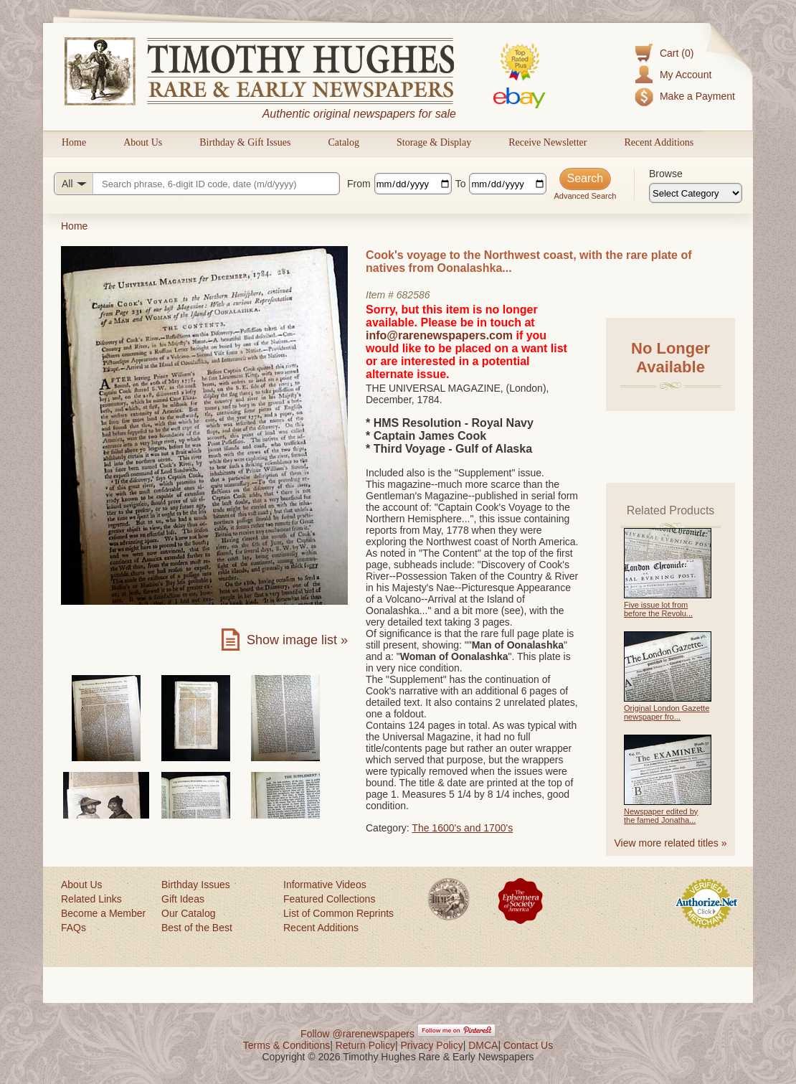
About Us (142, 142)
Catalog (343, 142)
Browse (666, 173)
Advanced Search (585, 196)
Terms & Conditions (286, 1045)
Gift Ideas (182, 899)
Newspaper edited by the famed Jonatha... (661, 815)
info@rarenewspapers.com (439, 335)
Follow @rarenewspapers (357, 1034)
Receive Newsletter (547, 142)
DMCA (483, 1045)
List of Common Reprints (338, 913)
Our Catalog (188, 913)
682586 (413, 295)
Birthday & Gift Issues (244, 142)
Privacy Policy (432, 1045)
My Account (685, 74)
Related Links (91, 899)
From (359, 183)
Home (74, 142)
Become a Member (103, 913)
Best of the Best (196, 927)
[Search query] (197, 183)
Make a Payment (697, 96)
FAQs (73, 927)
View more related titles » (671, 843)
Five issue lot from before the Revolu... (658, 609)
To (460, 183)
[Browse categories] (695, 193)
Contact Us (528, 1045)
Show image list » (297, 640)
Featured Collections (329, 899)
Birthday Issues (195, 884)
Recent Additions (658, 142)
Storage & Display (434, 142)
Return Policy (365, 1045)
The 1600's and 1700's (462, 828)
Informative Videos (324, 884)
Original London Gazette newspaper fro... (666, 712)
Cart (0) (676, 53)
